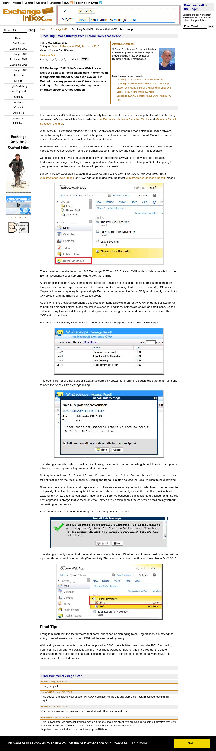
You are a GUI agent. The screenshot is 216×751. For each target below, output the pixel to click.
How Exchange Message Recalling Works (122, 119)
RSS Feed (18, 123)
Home (6, 2)
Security (18, 96)
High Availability (19, 86)
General (18, 80)
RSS (66, 2)
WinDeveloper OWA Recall (57, 177)
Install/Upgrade (18, 91)
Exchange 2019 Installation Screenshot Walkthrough (143, 83)
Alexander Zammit (123, 43)
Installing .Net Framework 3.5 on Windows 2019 (141, 79)
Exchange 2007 (18, 48)
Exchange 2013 (18, 59)
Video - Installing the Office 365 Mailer (136, 91)
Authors (17, 2)
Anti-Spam (19, 43)
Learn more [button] (138, 743)
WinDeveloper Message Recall (145, 177)
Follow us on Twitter (87, 2)
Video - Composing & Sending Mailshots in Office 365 (144, 87)
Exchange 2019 (18, 70)
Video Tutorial (18, 217)
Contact (29, 2)
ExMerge (18, 75)
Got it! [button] (192, 743)
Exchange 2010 (18, 54)
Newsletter (55, 2)
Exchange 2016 (18, 64)
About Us (41, 2)
